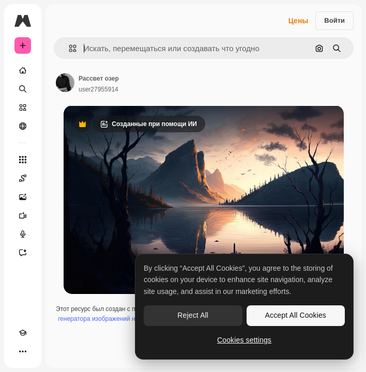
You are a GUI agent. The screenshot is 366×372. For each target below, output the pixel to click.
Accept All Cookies (295, 315)
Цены (298, 21)
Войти (334, 20)
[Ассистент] (22, 252)
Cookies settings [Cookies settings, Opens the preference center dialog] (244, 340)
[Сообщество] (22, 126)
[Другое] (22, 351)
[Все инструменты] (22, 159)
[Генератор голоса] (22, 234)
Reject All (192, 315)
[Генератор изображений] (22, 197)
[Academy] (22, 332)
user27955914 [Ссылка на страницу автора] (98, 89)
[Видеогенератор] (22, 215)
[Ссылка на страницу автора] (65, 82)
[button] (68, 48)
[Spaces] (22, 178)
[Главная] (22, 70)
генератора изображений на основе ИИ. (115, 318)
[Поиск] (22, 89)
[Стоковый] (22, 107)
